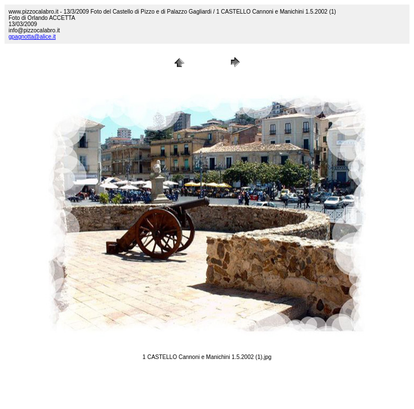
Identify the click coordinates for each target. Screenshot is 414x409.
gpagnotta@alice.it (32, 37)
